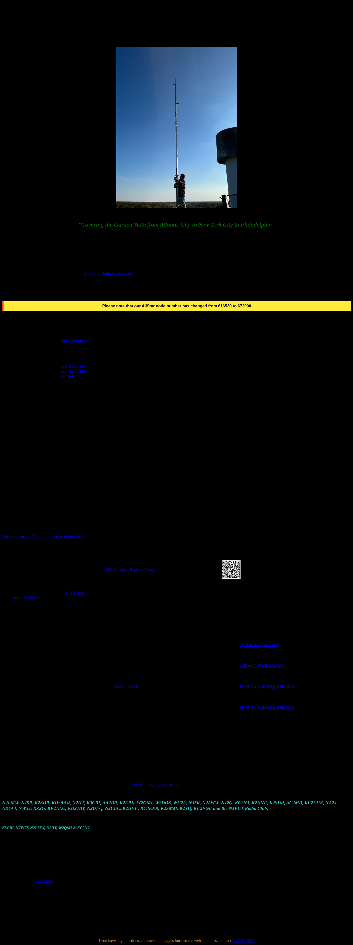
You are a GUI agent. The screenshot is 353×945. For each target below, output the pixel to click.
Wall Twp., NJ (73, 366)
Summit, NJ (71, 376)
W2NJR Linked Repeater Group (129, 569)
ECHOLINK (74, 593)
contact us (44, 881)
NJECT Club (125, 686)
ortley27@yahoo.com (262, 665)
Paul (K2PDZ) (244, 940)
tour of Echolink (27, 598)
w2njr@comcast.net (163, 784)
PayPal (136, 784)
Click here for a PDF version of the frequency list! (42, 536)
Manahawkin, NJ (75, 341)
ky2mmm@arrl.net (259, 644)
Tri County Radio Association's (108, 273)
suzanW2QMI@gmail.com (267, 686)
